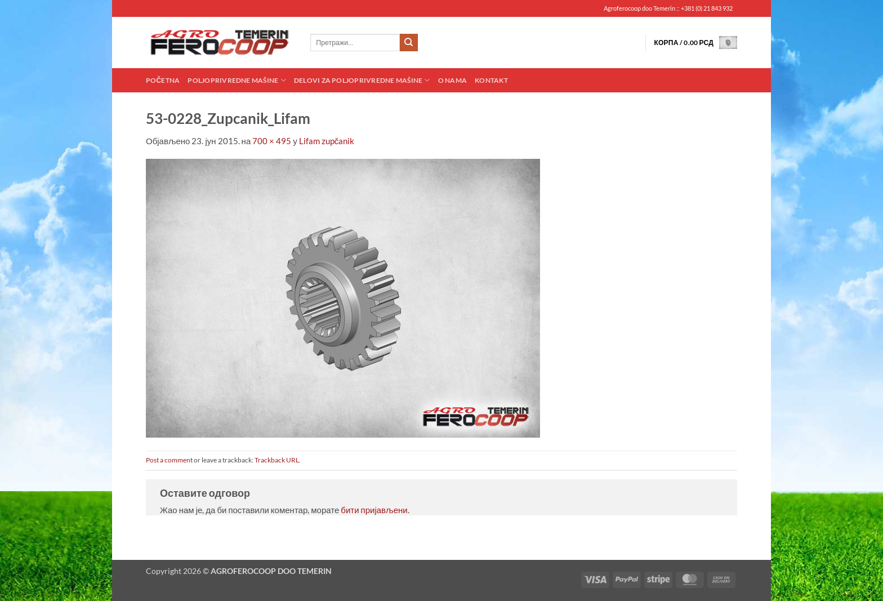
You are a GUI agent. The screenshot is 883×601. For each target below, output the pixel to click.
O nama (452, 80)
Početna (163, 80)
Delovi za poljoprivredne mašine (362, 80)
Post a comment (169, 460)
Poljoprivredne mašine (237, 80)
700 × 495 (271, 141)
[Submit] (409, 43)
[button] (695, 42)
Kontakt (491, 80)
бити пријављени (374, 510)
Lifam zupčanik (327, 141)
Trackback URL (277, 460)
